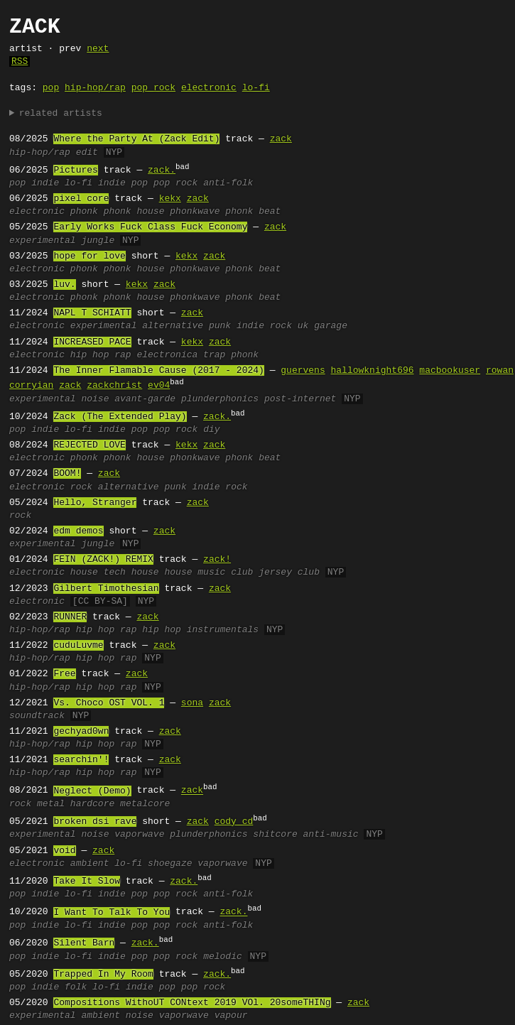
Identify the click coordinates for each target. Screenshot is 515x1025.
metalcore (145, 804)
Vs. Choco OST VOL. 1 (108, 703)
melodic (222, 956)
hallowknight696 (371, 370)
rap (122, 355)
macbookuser (449, 370)
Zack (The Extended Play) (119, 417)
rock (81, 487)
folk (76, 987)
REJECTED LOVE (89, 445)
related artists (60, 113)
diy (211, 429)
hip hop (89, 355)
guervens (303, 370)
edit (87, 152)
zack (281, 139)
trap (214, 355)
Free (64, 674)
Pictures (75, 170)
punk (220, 326)
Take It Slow (86, 881)
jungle (97, 240)
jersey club (289, 572)
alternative (172, 326)
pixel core (81, 198)
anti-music (331, 834)
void (64, 851)
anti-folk (228, 183)
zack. (161, 170)
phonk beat (253, 211)
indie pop (123, 183)
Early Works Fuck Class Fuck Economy (150, 227)
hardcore (92, 804)
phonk (84, 211)
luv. (64, 284)
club (242, 572)
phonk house (134, 211)
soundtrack (37, 716)
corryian (31, 385)
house (84, 572)
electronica (166, 355)
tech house (131, 572)
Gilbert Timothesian (105, 588)
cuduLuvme (78, 645)
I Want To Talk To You (111, 912)
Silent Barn (83, 943)
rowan (500, 370)
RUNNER (70, 617)
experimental (42, 240)
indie (45, 183)
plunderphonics (220, 399)
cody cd (234, 821)
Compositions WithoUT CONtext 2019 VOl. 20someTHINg (191, 1003)
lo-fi (256, 88)
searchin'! (81, 760)
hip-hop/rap (95, 88)
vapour (231, 1015)
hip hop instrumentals (200, 630)
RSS (19, 61)
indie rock (264, 326)
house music (194, 572)
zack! (217, 559)
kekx (170, 198)
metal (51, 804)
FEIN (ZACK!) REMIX (103, 559)
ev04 (159, 385)
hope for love (89, 256)
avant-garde (144, 399)
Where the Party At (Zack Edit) (136, 139)
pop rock (153, 88)
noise (95, 399)
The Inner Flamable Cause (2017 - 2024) (158, 370)
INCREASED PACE (92, 342)
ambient (89, 863)
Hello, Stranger (94, 503)
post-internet (300, 399)
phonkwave (194, 211)
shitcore (275, 834)
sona (192, 703)
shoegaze (170, 863)
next (98, 49)
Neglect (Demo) (92, 791)
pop (51, 88)
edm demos (78, 531)
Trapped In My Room (103, 974)
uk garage (322, 326)
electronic (209, 88)
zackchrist (114, 385)
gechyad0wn (81, 731)
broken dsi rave (94, 821)
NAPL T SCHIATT (92, 313)
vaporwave (139, 834)
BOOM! (67, 473)
